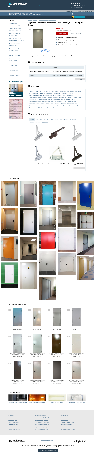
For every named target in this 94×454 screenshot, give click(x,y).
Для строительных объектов (35, 105)
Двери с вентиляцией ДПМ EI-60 (42, 422)
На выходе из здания (33, 93)
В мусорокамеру (56, 93)
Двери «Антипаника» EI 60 (15, 30)
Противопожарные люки (14, 43)
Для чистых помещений (72, 103)
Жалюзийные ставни (13, 63)
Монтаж (34, 17)
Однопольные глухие (33, 91)
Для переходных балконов (67, 93)
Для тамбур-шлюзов (53, 91)
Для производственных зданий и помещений (63, 95)
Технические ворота (13, 50)
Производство (20, 17)
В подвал (80, 97)
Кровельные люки (13, 45)
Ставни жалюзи (11, 415)
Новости (47, 17)
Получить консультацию (76, 33)
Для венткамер (58, 107)
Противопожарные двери (47, 440)
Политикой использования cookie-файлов (52, 446)
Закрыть (82, 13)
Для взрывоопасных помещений (74, 91)
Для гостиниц (80, 105)
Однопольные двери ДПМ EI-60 (42, 424)
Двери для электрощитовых (15, 55)
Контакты (68, 17)
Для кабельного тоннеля (52, 97)
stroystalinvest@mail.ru (79, 7)
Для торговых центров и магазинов (44, 99)
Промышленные (72, 105)
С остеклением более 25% (15, 28)
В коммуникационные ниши (45, 93)
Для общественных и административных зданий (64, 99)
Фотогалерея (63, 417)
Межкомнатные (62, 91)
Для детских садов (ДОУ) (34, 107)
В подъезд (61, 97)
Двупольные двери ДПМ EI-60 (41, 429)
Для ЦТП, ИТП (68, 97)
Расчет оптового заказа (15, 73)
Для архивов (57, 103)
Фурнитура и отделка (15, 75)
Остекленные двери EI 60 (14, 25)
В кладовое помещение (72, 101)
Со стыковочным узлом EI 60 (15, 53)
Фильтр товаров (14, 78)
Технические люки (13, 65)
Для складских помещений (35, 101)
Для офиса (59, 105)
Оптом (40, 17)
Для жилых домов (49, 103)
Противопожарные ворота (14, 48)
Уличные (44, 97)
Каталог (11, 17)
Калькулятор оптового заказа (67, 422)
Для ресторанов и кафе (60, 101)
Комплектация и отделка (66, 424)
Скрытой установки (43, 91)
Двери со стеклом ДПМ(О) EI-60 (42, 417)
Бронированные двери (14, 58)
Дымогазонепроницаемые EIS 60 (16, 40)
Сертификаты (60, 17)
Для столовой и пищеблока (35, 97)
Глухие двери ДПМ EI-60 (40, 415)
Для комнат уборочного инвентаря (36, 103)
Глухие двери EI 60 (13, 23)
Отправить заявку (62, 33)
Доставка (28, 17)
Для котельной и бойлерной (47, 107)
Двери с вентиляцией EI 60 (15, 33)
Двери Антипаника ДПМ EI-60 (41, 420)
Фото (53, 17)
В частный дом (32, 99)
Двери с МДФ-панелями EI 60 (15, 38)
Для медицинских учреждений (49, 105)
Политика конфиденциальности (68, 429)
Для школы (65, 105)
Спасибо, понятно (76, 13)
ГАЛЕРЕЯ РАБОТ (14, 68)
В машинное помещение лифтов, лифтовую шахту (40, 95)
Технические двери (13, 35)
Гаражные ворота (13, 60)
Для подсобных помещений (48, 101)
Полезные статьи (14, 70)
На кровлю (74, 97)
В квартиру (63, 103)
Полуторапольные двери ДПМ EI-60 (43, 426)
